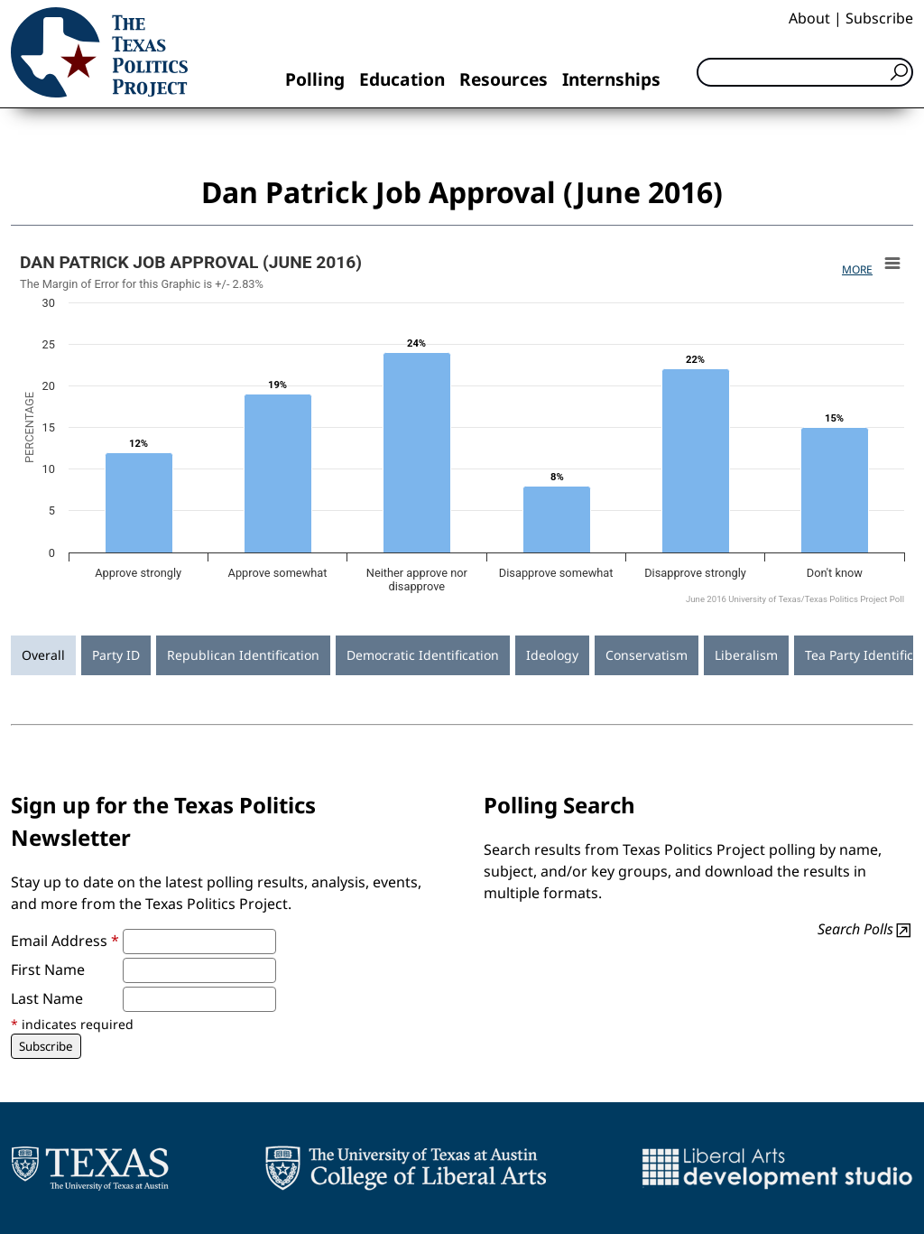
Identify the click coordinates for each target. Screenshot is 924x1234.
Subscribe (879, 18)
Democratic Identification (422, 654)
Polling (315, 79)
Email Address (65, 941)
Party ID (116, 654)
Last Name (47, 998)
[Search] (805, 72)
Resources (503, 79)
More (857, 269)
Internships (611, 79)
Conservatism (646, 654)
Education (402, 79)
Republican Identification (243, 654)
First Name (48, 969)
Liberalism (746, 654)
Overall (43, 654)
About (809, 18)
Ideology (552, 654)
